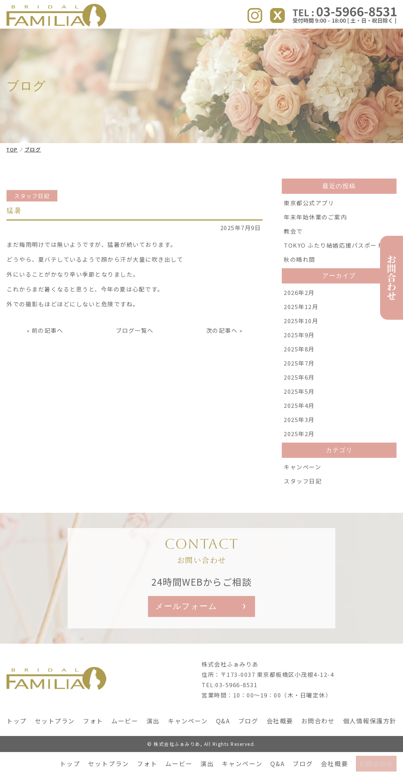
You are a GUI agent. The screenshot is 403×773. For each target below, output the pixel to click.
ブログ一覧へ (135, 350)
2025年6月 (299, 397)
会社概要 (332, 37)
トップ (67, 37)
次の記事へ (222, 350)
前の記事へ (47, 350)
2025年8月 (299, 368)
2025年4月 (299, 425)
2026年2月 (299, 312)
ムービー (176, 37)
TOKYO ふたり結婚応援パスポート (333, 265)
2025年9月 (299, 354)
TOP (12, 168)
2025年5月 (299, 411)
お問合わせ (375, 37)
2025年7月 (299, 382)
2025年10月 (301, 340)
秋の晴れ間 (299, 279)
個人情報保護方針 (369, 742)
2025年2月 (299, 453)
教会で (293, 250)
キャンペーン (239, 37)
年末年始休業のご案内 (315, 236)
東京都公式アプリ (309, 222)
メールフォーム (188, 626)
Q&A (275, 37)
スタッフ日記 (32, 215)
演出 (205, 37)
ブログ (300, 37)
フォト (145, 37)
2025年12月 (301, 326)
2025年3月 (299, 439)
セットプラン (106, 37)
